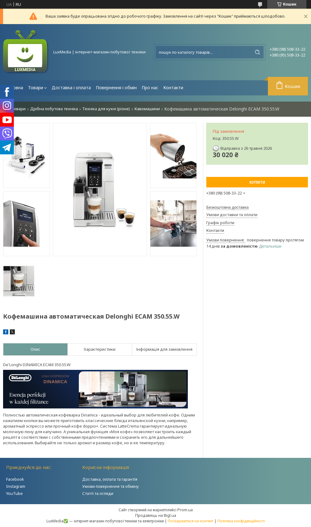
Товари (35, 87)
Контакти (173, 87)
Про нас (150, 87)
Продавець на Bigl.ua (155, 515)
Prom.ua (185, 509)
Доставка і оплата (71, 87)
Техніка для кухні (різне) (106, 108)
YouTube (14, 493)
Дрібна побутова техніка (54, 108)
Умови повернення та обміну (110, 486)
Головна (14, 87)
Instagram (15, 486)
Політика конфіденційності (241, 521)
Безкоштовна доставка (227, 207)
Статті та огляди (97, 493)
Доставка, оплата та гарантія (109, 479)
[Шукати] (257, 52)
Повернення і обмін (116, 87)
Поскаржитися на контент (190, 521)
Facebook (15, 479)
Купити (257, 182)
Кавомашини (147, 108)
